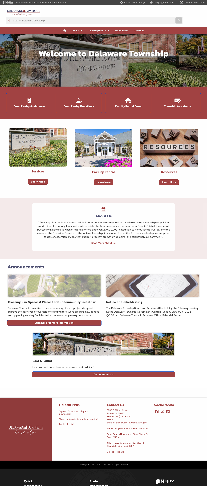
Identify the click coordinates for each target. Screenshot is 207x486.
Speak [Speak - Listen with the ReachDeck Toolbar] (165, 464)
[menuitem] (64, 23)
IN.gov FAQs (30, 469)
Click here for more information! (38, 333)
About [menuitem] (78, 23)
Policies (28, 458)
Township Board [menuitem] (99, 23)
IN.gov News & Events (100, 452)
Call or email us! (169, 333)
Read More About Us (103, 244)
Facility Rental (66, 378)
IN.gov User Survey (34, 447)
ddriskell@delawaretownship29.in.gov (126, 377)
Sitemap (28, 464)
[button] (132, 2)
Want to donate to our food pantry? (78, 373)
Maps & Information (99, 447)
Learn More (38, 172)
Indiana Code (96, 458)
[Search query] (180, 12)
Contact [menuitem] (139, 23)
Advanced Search (33, 452)
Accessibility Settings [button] (166, 446)
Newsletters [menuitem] (121, 23)
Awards (93, 472)
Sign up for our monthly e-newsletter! (73, 367)
